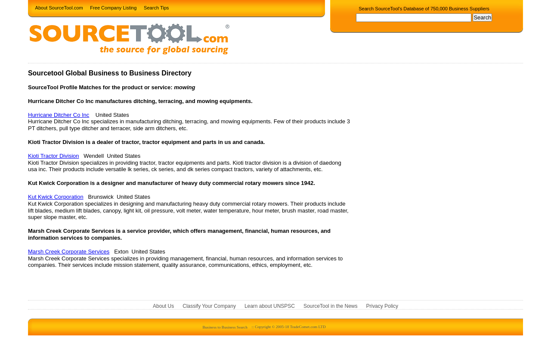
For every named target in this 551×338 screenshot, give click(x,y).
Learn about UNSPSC (270, 306)
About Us (163, 306)
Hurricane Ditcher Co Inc (58, 115)
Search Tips (156, 7)
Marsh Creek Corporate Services (68, 251)
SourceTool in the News (330, 306)
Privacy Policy (382, 306)
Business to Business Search (224, 327)
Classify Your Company (209, 306)
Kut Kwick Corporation (56, 197)
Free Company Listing (113, 7)
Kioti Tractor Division (53, 156)
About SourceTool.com (59, 7)
